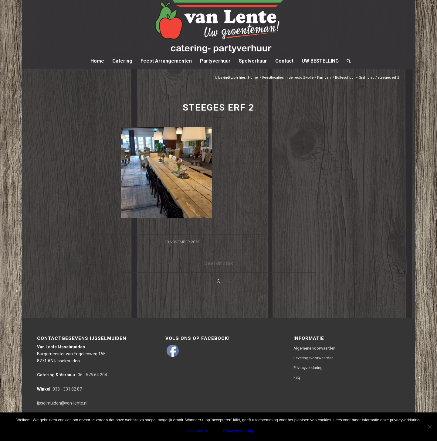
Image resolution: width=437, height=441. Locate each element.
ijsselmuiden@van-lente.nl (62, 403)
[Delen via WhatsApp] (218, 281)
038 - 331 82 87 (59, 389)
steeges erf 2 (218, 107)
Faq (296, 377)
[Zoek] (347, 61)
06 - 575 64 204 (72, 374)
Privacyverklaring (308, 367)
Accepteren (197, 430)
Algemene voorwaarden (314, 348)
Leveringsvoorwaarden (313, 358)
